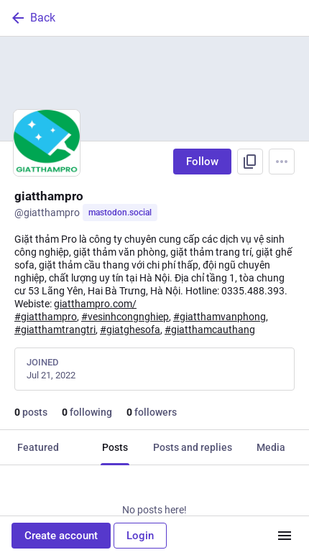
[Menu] (282, 161)
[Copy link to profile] (250, 161)
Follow (202, 161)
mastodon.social (120, 212)
